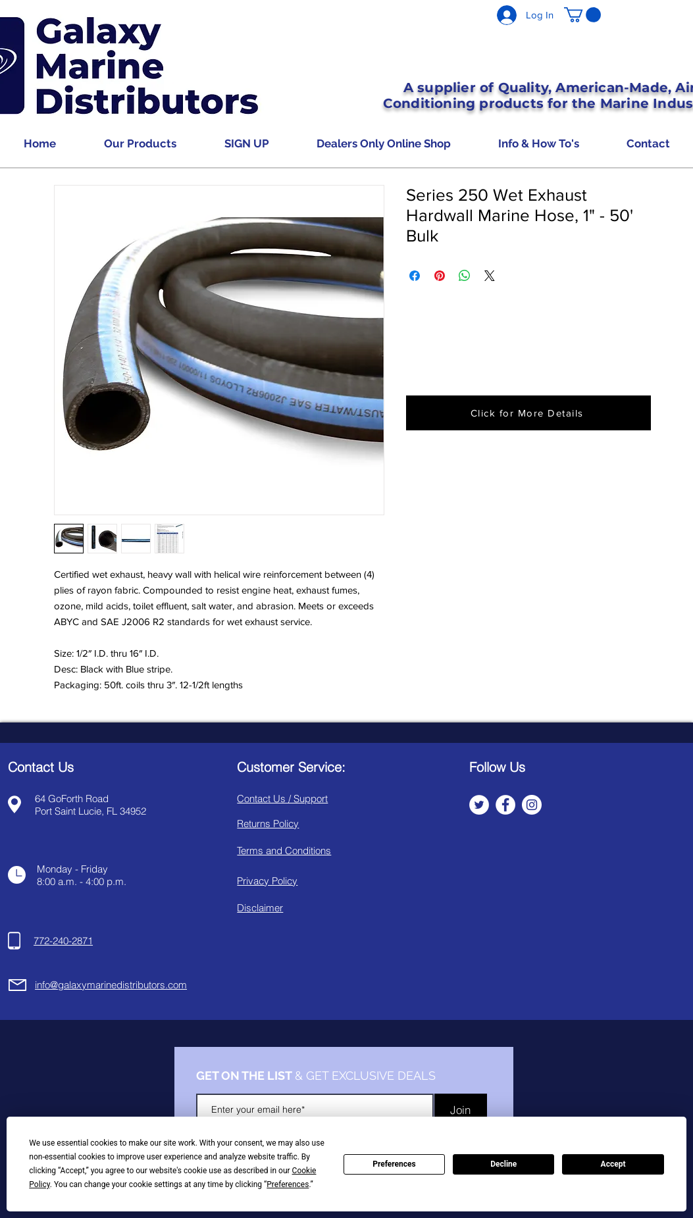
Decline (503, 1164)
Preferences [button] (288, 1184)
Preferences (394, 1164)
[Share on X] (490, 276)
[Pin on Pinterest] (440, 276)
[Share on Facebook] (415, 276)
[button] (582, 14)
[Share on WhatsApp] (465, 276)
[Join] (460, 1110)
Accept (613, 1164)
